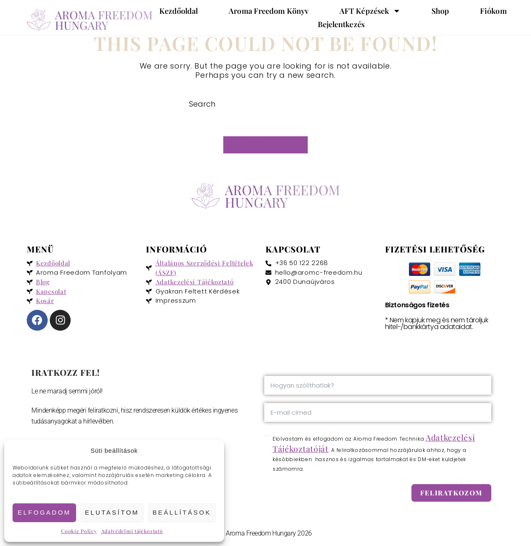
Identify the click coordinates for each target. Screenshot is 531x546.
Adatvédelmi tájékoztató (132, 531)
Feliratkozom (451, 495)
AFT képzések (370, 11)
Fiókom (493, 11)
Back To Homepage (265, 147)
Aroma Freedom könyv (269, 11)
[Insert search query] (265, 104)
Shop (440, 11)
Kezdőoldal (178, 11)
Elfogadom (44, 512)
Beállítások (182, 512)
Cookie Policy (79, 531)
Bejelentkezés (341, 24)
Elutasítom (112, 512)
